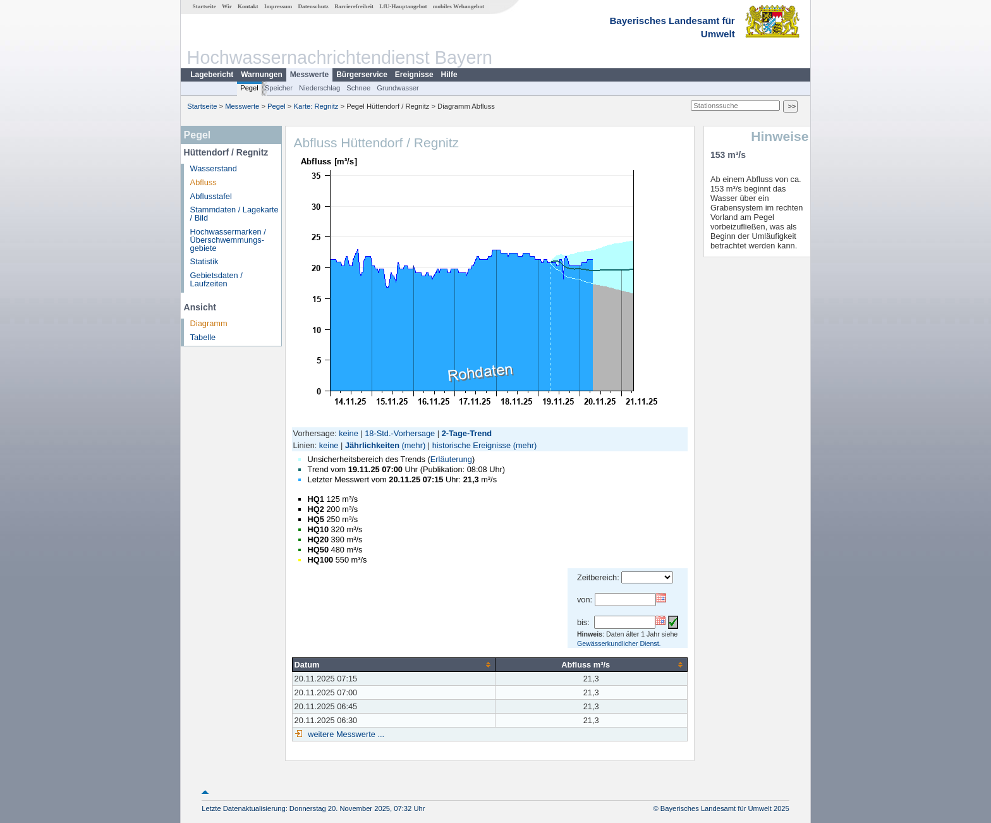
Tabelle (203, 337)
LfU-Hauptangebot (403, 6)
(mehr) (414, 445)
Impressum (278, 6)
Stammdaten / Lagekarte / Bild (234, 214)
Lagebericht (211, 74)
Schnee (358, 88)
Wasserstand (213, 168)
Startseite (204, 6)
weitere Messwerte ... (345, 734)
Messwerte (309, 74)
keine (348, 433)
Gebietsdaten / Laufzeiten (216, 279)
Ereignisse (414, 74)
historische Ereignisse (471, 445)
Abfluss (203, 182)
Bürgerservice (361, 74)
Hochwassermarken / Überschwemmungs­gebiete (228, 240)
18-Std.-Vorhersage (400, 433)
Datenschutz (313, 6)
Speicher (279, 88)
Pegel (249, 88)
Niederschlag (319, 88)
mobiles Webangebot (458, 6)
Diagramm (209, 323)
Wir (227, 6)
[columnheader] (393, 664)
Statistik (204, 261)
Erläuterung (451, 459)
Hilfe (449, 74)
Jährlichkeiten (372, 445)
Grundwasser (398, 88)
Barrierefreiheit (354, 6)
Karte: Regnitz (316, 106)
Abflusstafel (211, 196)
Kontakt (248, 6)
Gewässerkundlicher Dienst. (619, 643)
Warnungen (262, 74)
